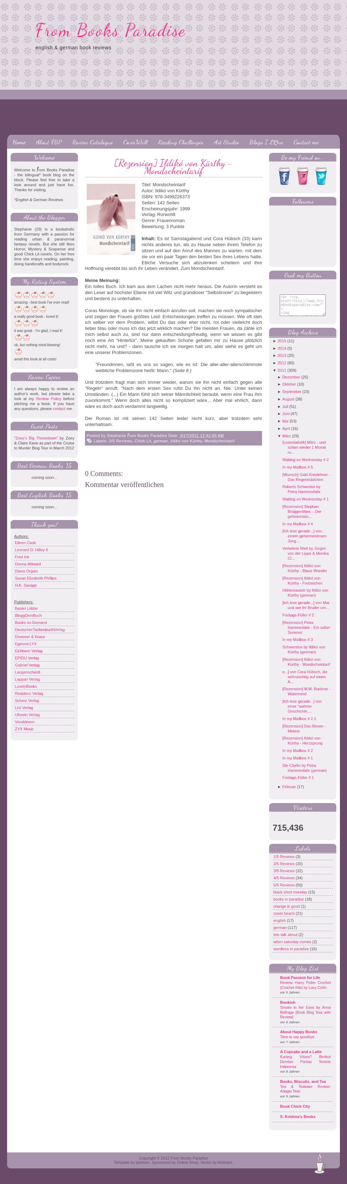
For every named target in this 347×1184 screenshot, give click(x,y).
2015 (282, 346)
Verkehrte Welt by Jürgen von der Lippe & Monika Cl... (305, 559)
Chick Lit (143, 441)
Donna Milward (28, 564)
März (286, 441)
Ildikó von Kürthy (186, 441)
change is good (287, 911)
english (280, 926)
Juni (285, 419)
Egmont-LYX (26, 644)
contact (59, 408)
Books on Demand (31, 622)
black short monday (290, 897)
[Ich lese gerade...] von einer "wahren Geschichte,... (302, 711)
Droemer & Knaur (30, 637)
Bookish (287, 1008)
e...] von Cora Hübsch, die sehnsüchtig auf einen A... (304, 682)
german (161, 441)
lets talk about (285, 940)
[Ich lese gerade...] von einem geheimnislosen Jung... (304, 541)
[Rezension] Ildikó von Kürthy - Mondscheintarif (173, 167)
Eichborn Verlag (28, 651)
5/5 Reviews (284, 890)
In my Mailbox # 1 (297, 763)
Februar (289, 792)
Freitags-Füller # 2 (298, 620)
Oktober (289, 389)
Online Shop (187, 1168)
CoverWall (135, 142)
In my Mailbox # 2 (297, 756)
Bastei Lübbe (26, 608)
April (286, 434)
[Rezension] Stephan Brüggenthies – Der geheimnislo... (301, 517)
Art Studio (226, 142)
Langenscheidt (27, 672)
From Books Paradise (110, 30)
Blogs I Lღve (266, 142)
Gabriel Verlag (27, 665)
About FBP (49, 142)
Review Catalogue (92, 142)
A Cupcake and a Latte (301, 1057)
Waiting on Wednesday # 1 (305, 504)
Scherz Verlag (27, 700)
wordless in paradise (291, 954)
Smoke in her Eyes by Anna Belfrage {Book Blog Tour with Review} (305, 1017)
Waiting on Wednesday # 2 (305, 465)
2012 (282, 368)
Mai (285, 426)
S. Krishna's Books (297, 1122)
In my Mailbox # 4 (297, 529)
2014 (282, 354)
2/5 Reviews (284, 869)
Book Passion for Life (300, 983)
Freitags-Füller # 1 (298, 783)
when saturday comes (292, 947)
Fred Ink (22, 557)
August (288, 404)
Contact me (306, 142)
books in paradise (289, 904)
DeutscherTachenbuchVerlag (40, 629)
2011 (282, 376)
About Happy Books (298, 1037)
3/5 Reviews (120, 441)
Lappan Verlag (27, 679)
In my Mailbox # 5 (297, 472)
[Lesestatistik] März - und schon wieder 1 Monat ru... (304, 453)
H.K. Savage (26, 585)
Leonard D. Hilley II (31, 550)
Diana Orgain (26, 571)
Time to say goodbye (297, 1042)
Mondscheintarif (219, 441)
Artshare (224, 1168)
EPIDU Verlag (27, 658)
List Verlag (24, 708)
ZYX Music (24, 729)
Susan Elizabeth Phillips (35, 578)
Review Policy (48, 399)
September (291, 397)
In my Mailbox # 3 (297, 645)
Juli (285, 412)
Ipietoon (142, 1168)
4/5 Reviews (284, 883)
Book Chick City (295, 1112)
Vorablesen (24, 722)
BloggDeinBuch (28, 615)
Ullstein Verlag (27, 715)
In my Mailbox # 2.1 (299, 724)
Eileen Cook (25, 543)
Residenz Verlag (29, 693)
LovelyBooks (26, 686)
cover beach (284, 919)
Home (18, 142)
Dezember (291, 382)
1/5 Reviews (284, 862)
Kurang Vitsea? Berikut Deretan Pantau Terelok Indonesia (305, 1067)
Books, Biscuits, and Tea (303, 1087)
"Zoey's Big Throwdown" (36, 438)
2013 (282, 361)
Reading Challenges (181, 142)
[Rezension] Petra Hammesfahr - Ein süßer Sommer (306, 633)
